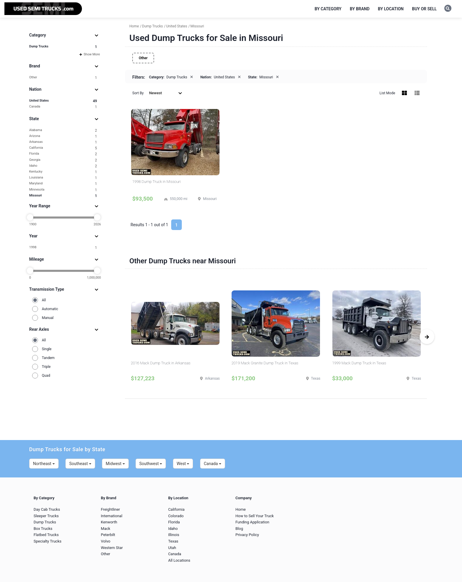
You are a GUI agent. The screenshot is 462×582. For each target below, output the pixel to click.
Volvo (105, 541)
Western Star (112, 547)
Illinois (173, 535)
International (111, 516)
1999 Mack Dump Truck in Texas (359, 363)
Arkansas (63, 142)
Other (63, 77)
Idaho (63, 166)
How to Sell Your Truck (254, 516)
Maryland (63, 183)
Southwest (150, 463)
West (183, 463)
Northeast (44, 463)
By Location (391, 8)
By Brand (359, 8)
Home (240, 509)
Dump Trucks (63, 46)
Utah (172, 547)
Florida (63, 154)
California (63, 148)
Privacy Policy (247, 535)
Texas (173, 541)
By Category (328, 8)
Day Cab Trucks (47, 509)
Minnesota (63, 190)
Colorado (176, 516)
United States (63, 101)
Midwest (115, 463)
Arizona (63, 136)
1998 (63, 247)
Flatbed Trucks (46, 535)
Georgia (63, 160)
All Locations (179, 560)
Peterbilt (108, 535)
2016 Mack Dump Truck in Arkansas (160, 363)
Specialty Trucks (47, 541)
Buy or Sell (424, 8)
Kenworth (109, 522)
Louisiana (63, 178)
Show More (89, 54)
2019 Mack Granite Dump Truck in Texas (265, 363)
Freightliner (110, 509)
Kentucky (63, 172)
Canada (63, 107)
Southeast (80, 463)
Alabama (63, 130)
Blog (239, 528)
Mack (105, 528)
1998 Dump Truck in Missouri (156, 181)
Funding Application (252, 522)
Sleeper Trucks (46, 516)
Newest (165, 93)
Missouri (63, 196)
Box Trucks (43, 528)
